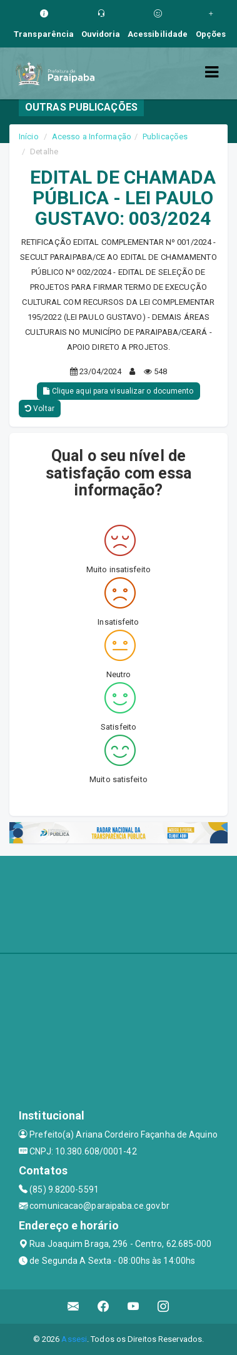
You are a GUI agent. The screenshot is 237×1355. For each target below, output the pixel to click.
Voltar (39, 408)
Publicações (165, 136)
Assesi (74, 1339)
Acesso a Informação (91, 136)
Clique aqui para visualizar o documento (118, 391)
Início (29, 136)
